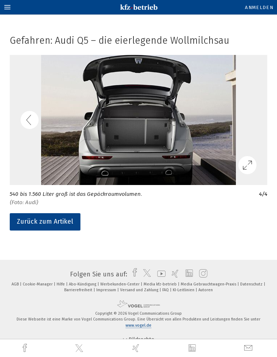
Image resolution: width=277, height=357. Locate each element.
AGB (16, 284)
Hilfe (61, 284)
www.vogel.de (138, 325)
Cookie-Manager (38, 284)
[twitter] (80, 348)
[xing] (137, 348)
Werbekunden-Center (120, 284)
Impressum (106, 290)
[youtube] (160, 274)
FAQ (166, 290)
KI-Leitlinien (184, 290)
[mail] (249, 348)
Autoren (205, 290)
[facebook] (25, 348)
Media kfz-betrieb (161, 284)
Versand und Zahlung (139, 290)
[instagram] (201, 274)
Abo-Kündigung (83, 284)
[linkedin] (193, 348)
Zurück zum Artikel (45, 221)
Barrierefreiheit (78, 290)
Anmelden (259, 7)
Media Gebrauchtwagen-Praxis (209, 284)
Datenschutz (252, 284)
